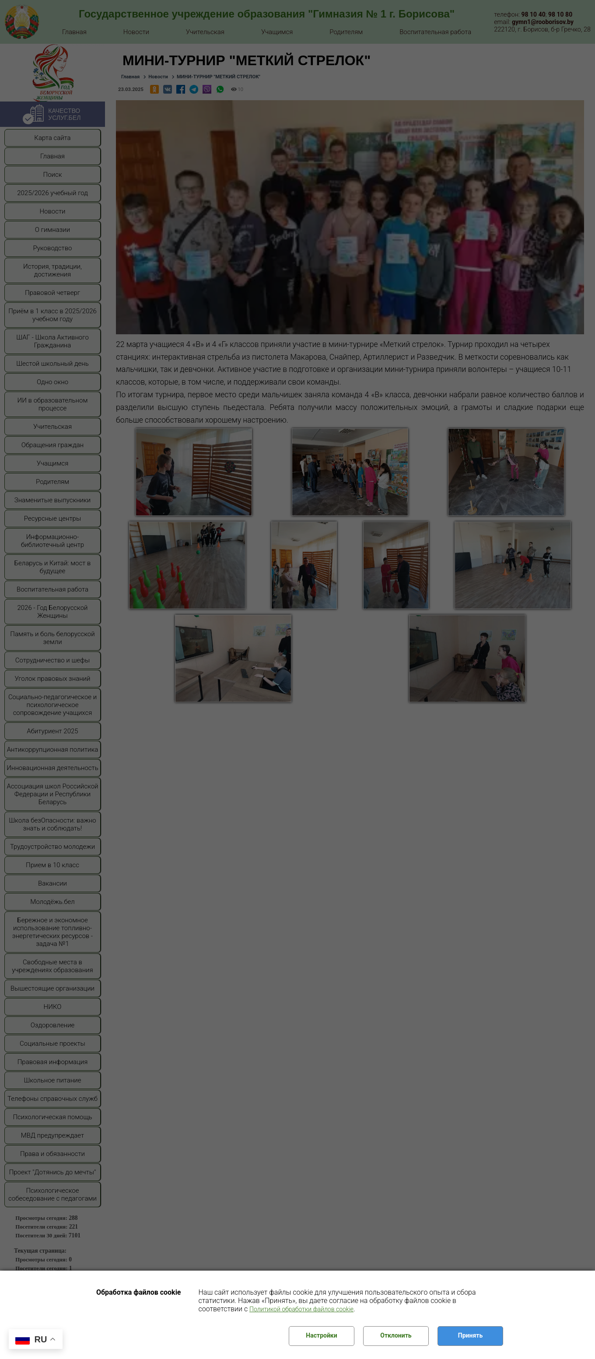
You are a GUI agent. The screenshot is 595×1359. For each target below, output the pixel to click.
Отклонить (395, 1335)
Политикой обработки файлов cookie (301, 1309)
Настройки (321, 1335)
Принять (470, 1335)
